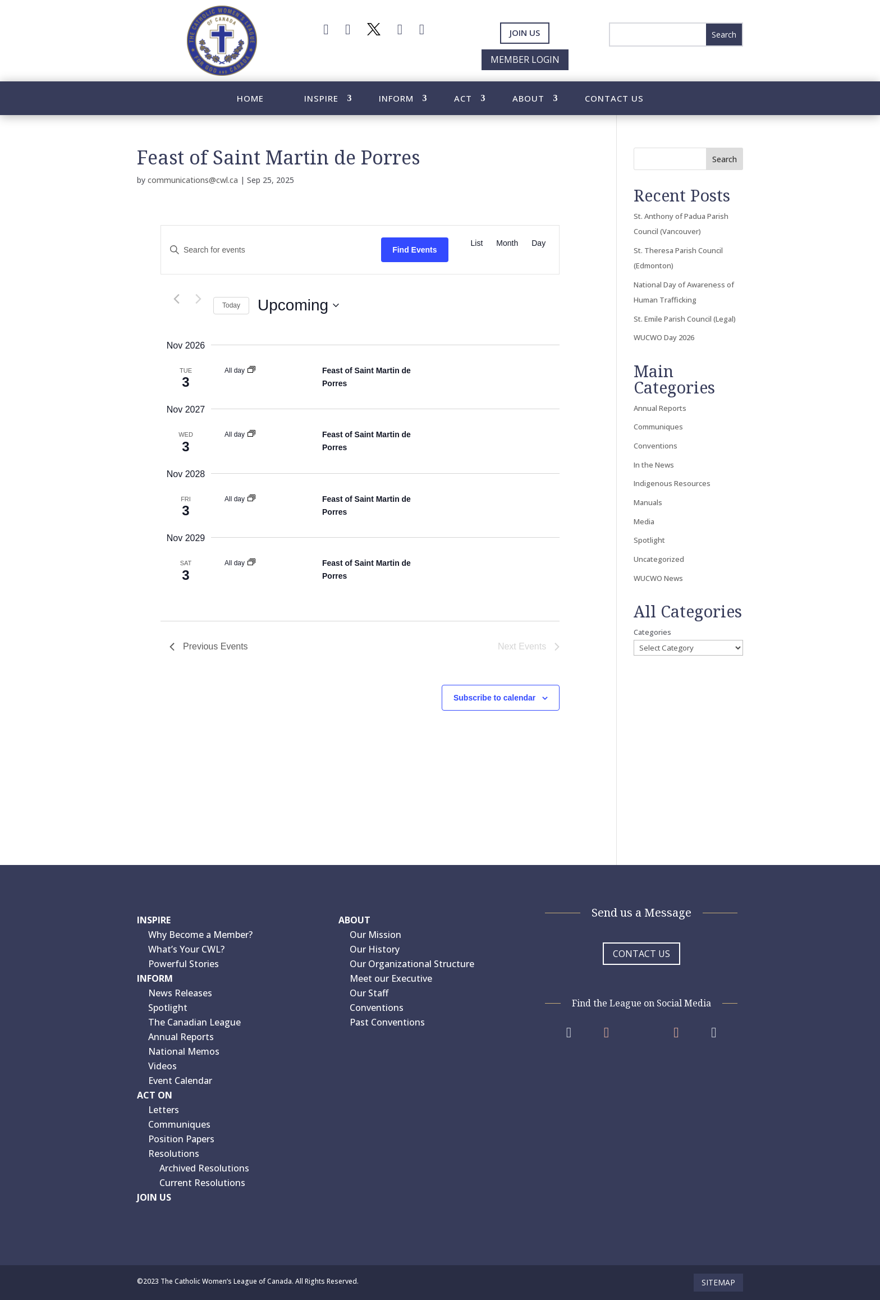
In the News (654, 465)
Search (724, 159)
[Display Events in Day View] (538, 243)
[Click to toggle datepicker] (298, 305)
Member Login (525, 59)
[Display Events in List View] (477, 243)
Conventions (655, 446)
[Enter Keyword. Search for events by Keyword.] (271, 250)
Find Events (414, 249)
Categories (652, 632)
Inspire (321, 99)
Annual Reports (660, 408)
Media (644, 521)
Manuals (648, 502)
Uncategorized (659, 559)
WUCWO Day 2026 (664, 337)
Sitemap (718, 1282)
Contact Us (614, 99)
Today (231, 305)
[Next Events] (198, 299)
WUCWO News (658, 578)
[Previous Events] (176, 299)
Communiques (658, 427)
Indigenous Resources (672, 483)
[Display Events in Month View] (507, 243)
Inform (396, 99)
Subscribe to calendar (494, 697)
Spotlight (649, 540)
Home (250, 99)
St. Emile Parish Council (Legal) (685, 319)
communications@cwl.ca (193, 180)
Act (463, 99)
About (528, 99)
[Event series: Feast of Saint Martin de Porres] (251, 370)
